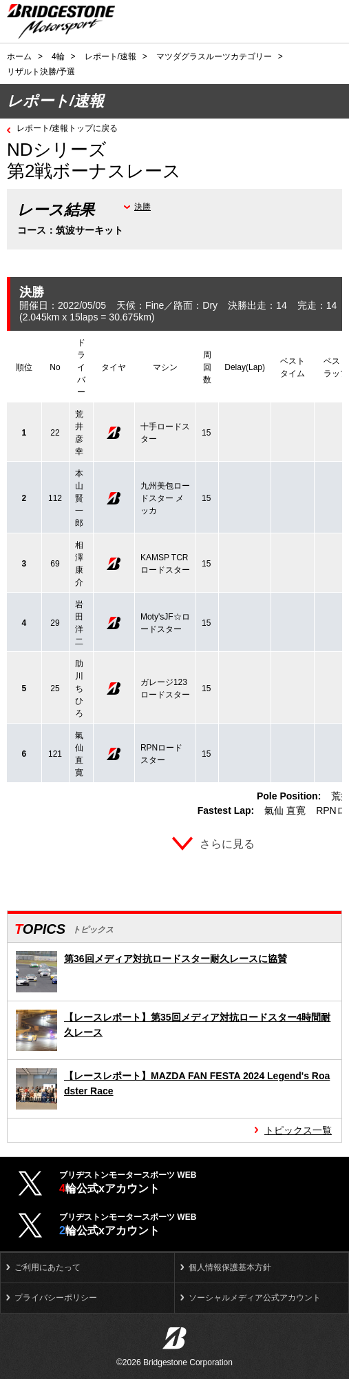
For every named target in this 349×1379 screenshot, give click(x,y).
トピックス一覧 (298, 1130)
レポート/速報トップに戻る (67, 128)
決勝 (142, 207)
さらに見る (227, 844)
